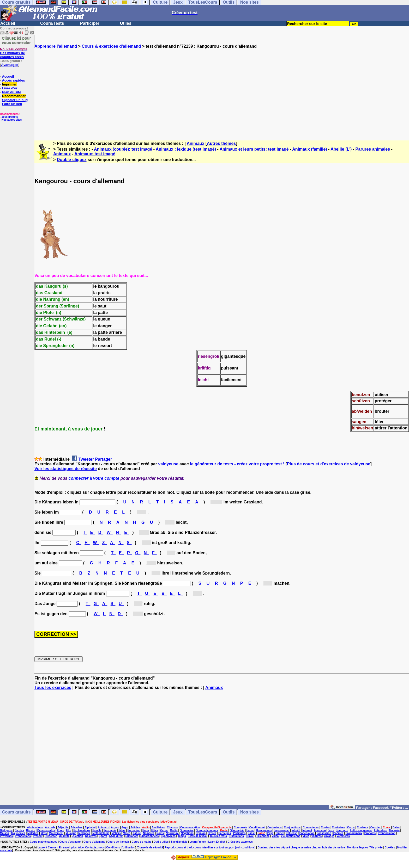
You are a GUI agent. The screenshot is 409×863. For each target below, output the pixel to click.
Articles (135, 827)
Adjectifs (62, 827)
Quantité (64, 836)
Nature (137, 833)
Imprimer (9, 84)
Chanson (172, 827)
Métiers (116, 833)
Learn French (198, 841)
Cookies (390, 847)
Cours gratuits (16, 812)
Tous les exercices (52, 687)
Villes (305, 836)
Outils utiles (161, 841)
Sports (103, 836)
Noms (160, 833)
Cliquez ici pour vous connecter (16, 40)
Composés (240, 827)
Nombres (148, 833)
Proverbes (6, 836)
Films (121, 830)
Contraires (338, 827)
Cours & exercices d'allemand (111, 46)
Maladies (32, 833)
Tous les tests (218, 836)
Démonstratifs (46, 830)
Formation (134, 830)
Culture (160, 812)
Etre (68, 830)
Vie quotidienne (290, 836)
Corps (351, 827)
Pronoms (370, 833)
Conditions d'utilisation (120, 847)
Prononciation (386, 833)
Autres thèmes (221, 143)
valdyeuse (168, 464)
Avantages (9, 65)
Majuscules (18, 833)
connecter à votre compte (94, 478)
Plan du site (11, 92)
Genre (164, 830)
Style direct (116, 836)
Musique (70, 833)
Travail (250, 836)
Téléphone (262, 836)
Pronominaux (354, 833)
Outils (228, 812)
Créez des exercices (240, 841)
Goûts (174, 830)
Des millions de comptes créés (13, 53)
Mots (44, 833)
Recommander (14, 96)
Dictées (19, 830)
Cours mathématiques (43, 841)
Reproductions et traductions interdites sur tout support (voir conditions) (210, 847)
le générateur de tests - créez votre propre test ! (237, 464)
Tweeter (86, 459)
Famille (96, 830)
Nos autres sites (12, 119)
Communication (190, 827)
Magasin (394, 830)
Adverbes (77, 827)
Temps (182, 836)
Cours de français (118, 841)
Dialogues (6, 830)
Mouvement (56, 833)
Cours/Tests (52, 23)
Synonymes (168, 836)
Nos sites (249, 812)
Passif (251, 833)
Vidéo (275, 836)
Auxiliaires (158, 827)
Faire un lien (12, 104)
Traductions (236, 836)
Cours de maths (142, 841)
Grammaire (187, 830)
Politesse (291, 833)
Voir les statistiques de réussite (65, 468)
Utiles (125, 23)
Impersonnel (281, 830)
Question (77, 836)
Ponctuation (307, 833)
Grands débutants (207, 830)
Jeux (178, 812)
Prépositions (23, 836)
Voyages (329, 836)
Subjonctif (131, 836)
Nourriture (172, 833)
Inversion (320, 830)
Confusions (274, 827)
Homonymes (264, 830)
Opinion (201, 833)
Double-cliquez (72, 159)
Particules (239, 833)
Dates (396, 827)
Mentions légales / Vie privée (365, 847)
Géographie (237, 830)
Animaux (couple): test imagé (123, 149)
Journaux (342, 830)
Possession (324, 833)
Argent (115, 827)
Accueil (7, 23)
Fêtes (154, 830)
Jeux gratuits (10, 116)
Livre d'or (9, 88)
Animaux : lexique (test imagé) (186, 149)
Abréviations (35, 827)
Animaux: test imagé (94, 154)
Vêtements (343, 836)
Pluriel (280, 833)
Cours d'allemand (94, 841)
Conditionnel (257, 827)
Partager (103, 459)
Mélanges (84, 833)
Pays (270, 833)
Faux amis (110, 830)
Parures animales (373, 149)
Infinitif (296, 830)
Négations (187, 833)
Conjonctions (292, 827)
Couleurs (362, 827)
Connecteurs (311, 827)
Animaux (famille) (309, 149)
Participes (224, 833)
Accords (50, 827)
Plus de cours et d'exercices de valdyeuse (328, 464)
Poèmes (338, 833)
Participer (89, 23)
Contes (325, 827)
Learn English (217, 841)
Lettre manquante (361, 830)
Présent (38, 836)
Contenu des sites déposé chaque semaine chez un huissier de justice (301, 847)
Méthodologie (100, 833)
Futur (145, 830)
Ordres (212, 833)
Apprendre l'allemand (55, 46)
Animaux (195, 143)
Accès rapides (13, 80)
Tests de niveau (197, 836)
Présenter (51, 836)
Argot (124, 827)
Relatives (91, 836)
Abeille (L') (341, 149)
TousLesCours (202, 812)
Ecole (60, 830)
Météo (126, 833)
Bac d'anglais (179, 841)
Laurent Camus (47, 847)
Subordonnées (149, 836)
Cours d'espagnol (70, 841)
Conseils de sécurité (150, 847)
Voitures (316, 836)
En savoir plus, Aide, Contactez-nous (82, 847)
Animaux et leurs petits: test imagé (254, 149)
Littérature (380, 830)
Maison (4, 833)
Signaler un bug (15, 100)
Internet (307, 830)
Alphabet (90, 827)
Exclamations (81, 830)
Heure (250, 830)
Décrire (30, 830)
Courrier (375, 827)
